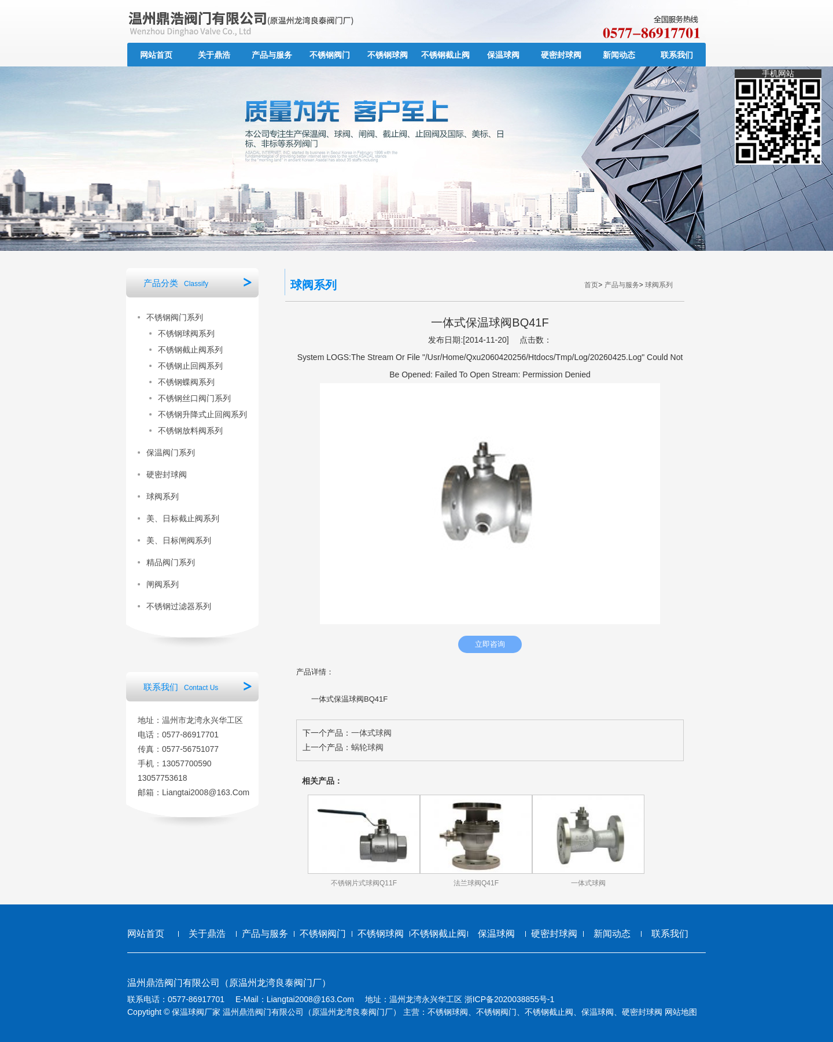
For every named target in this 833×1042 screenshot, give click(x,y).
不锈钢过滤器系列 (178, 606)
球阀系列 (162, 496)
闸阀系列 (162, 584)
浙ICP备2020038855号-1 (510, 999)
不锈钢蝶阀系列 (186, 382)
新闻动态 (619, 55)
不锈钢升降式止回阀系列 (202, 414)
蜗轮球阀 (367, 747)
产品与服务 (272, 55)
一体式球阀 (371, 732)
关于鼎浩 (214, 55)
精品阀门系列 (170, 562)
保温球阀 (503, 55)
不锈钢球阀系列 (186, 333)
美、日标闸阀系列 (178, 540)
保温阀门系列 (170, 452)
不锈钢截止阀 (445, 55)
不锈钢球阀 (387, 55)
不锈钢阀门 (329, 55)
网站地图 (681, 1012)
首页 (591, 285)
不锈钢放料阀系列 (190, 430)
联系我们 (677, 55)
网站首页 (156, 55)
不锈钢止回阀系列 (190, 365)
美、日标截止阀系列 (182, 518)
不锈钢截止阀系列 (190, 349)
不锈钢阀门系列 (174, 317)
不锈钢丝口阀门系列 (194, 398)
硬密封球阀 (561, 55)
